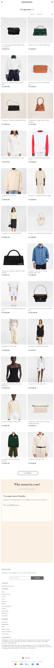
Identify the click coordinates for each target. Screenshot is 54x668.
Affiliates (4, 604)
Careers (4, 596)
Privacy (33, 661)
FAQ (3, 627)
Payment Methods (6, 631)
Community (5, 615)
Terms (29, 661)
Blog (3, 592)
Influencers (4, 601)
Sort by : (33, 14)
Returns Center (5, 629)
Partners (4, 608)
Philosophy (4, 613)
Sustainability (5, 611)
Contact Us (5, 622)
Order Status (5, 634)
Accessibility (39, 661)
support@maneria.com (8, 586)
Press (3, 599)
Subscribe (37, 578)
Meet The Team (6, 594)
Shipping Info (5, 624)
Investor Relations (6, 606)
